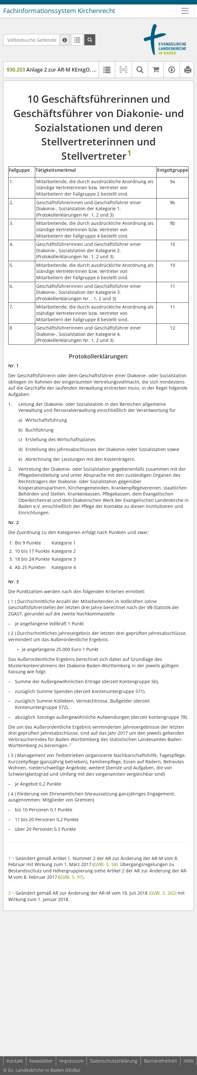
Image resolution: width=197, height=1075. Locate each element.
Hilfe (189, 1061)
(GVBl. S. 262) (162, 893)
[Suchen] (89, 39)
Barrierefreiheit (160, 1061)
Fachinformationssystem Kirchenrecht (59, 10)
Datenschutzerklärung (113, 1061)
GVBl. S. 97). (72, 877)
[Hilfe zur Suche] (65, 39)
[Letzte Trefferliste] (77, 39)
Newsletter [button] (41, 1061)
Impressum (71, 1061)
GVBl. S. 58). (106, 864)
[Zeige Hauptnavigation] (185, 10)
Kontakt (15, 1061)
